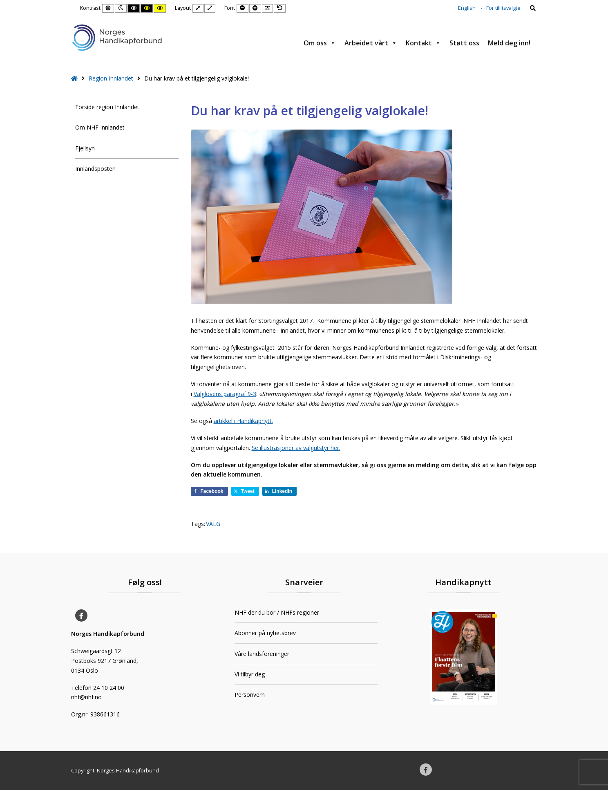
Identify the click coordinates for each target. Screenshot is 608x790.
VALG (213, 524)
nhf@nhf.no (86, 697)
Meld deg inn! (509, 42)
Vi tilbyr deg (250, 674)
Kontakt (423, 42)
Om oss (320, 42)
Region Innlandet (111, 78)
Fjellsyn (85, 148)
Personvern (250, 694)
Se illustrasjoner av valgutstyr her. (296, 448)
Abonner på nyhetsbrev (265, 633)
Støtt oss (464, 42)
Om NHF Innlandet (100, 127)
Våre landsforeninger (262, 654)
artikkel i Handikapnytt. (243, 421)
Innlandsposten (95, 168)
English (467, 7)
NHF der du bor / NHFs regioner (277, 612)
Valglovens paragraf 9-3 (225, 394)
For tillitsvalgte (503, 7)
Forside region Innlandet (107, 107)
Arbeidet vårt (370, 42)
